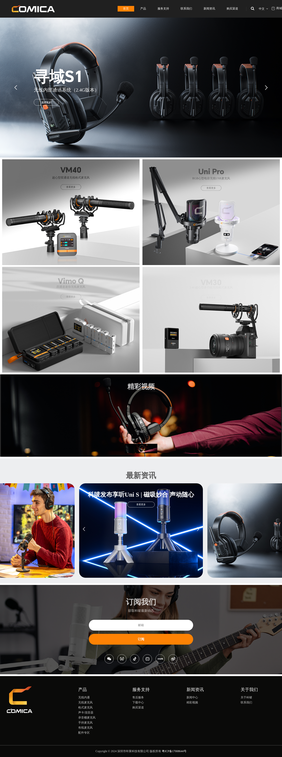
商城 (277, 8)
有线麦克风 (85, 727)
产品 (143, 8)
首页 (126, 8)
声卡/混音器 (85, 712)
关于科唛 (246, 697)
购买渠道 (232, 8)
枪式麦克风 (85, 707)
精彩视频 (192, 702)
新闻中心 (192, 697)
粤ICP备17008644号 (174, 751)
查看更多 (46, 102)
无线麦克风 (85, 702)
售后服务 (138, 697)
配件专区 (84, 732)
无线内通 (84, 697)
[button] (16, 87)
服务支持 (163, 8)
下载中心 (138, 702)
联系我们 (186, 8)
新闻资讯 (209, 8)
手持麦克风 (85, 722)
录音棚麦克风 (86, 717)
